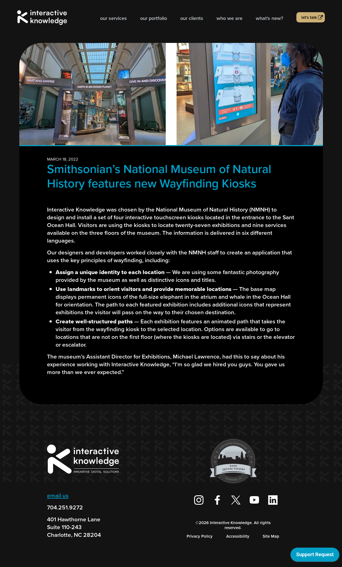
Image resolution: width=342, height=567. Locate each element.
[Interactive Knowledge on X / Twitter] (236, 500)
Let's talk (309, 17)
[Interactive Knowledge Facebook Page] (217, 500)
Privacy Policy (200, 536)
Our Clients (191, 18)
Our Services (113, 18)
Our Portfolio (153, 18)
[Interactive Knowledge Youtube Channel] (254, 500)
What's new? (269, 18)
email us (58, 495)
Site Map (271, 536)
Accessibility (237, 536)
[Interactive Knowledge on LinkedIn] (273, 500)
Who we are (229, 18)
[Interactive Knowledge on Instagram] (198, 500)
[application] (315, 556)
